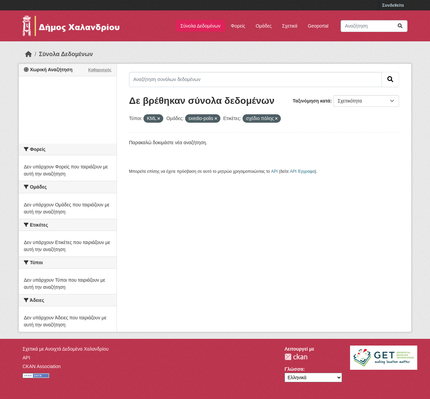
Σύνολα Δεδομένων (200, 26)
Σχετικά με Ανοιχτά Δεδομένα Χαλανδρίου (66, 349)
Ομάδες (264, 26)
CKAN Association (42, 366)
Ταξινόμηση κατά (311, 101)
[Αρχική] (28, 54)
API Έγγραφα (302, 171)
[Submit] (400, 26)
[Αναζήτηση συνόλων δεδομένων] (374, 26)
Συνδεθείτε (393, 5)
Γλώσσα (294, 369)
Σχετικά (290, 26)
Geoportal (318, 26)
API (274, 171)
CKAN (296, 356)
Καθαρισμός (100, 70)
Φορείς (238, 26)
